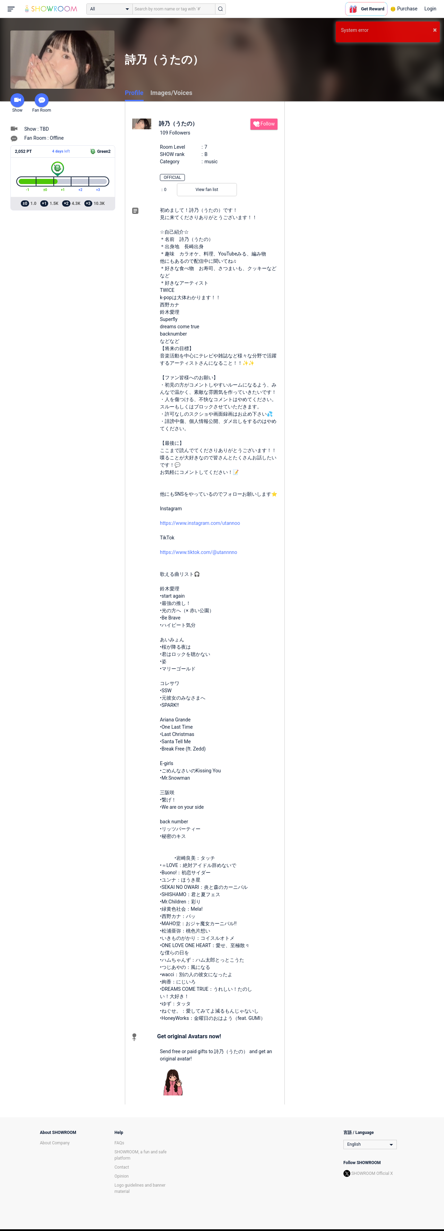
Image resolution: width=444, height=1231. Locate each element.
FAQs (119, 1143)
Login (430, 8)
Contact (121, 1167)
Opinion (121, 1176)
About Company (55, 1143)
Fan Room (41, 103)
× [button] (435, 30)
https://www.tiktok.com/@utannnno (198, 552)
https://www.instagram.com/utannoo (200, 523)
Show (17, 103)
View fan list (207, 189)
